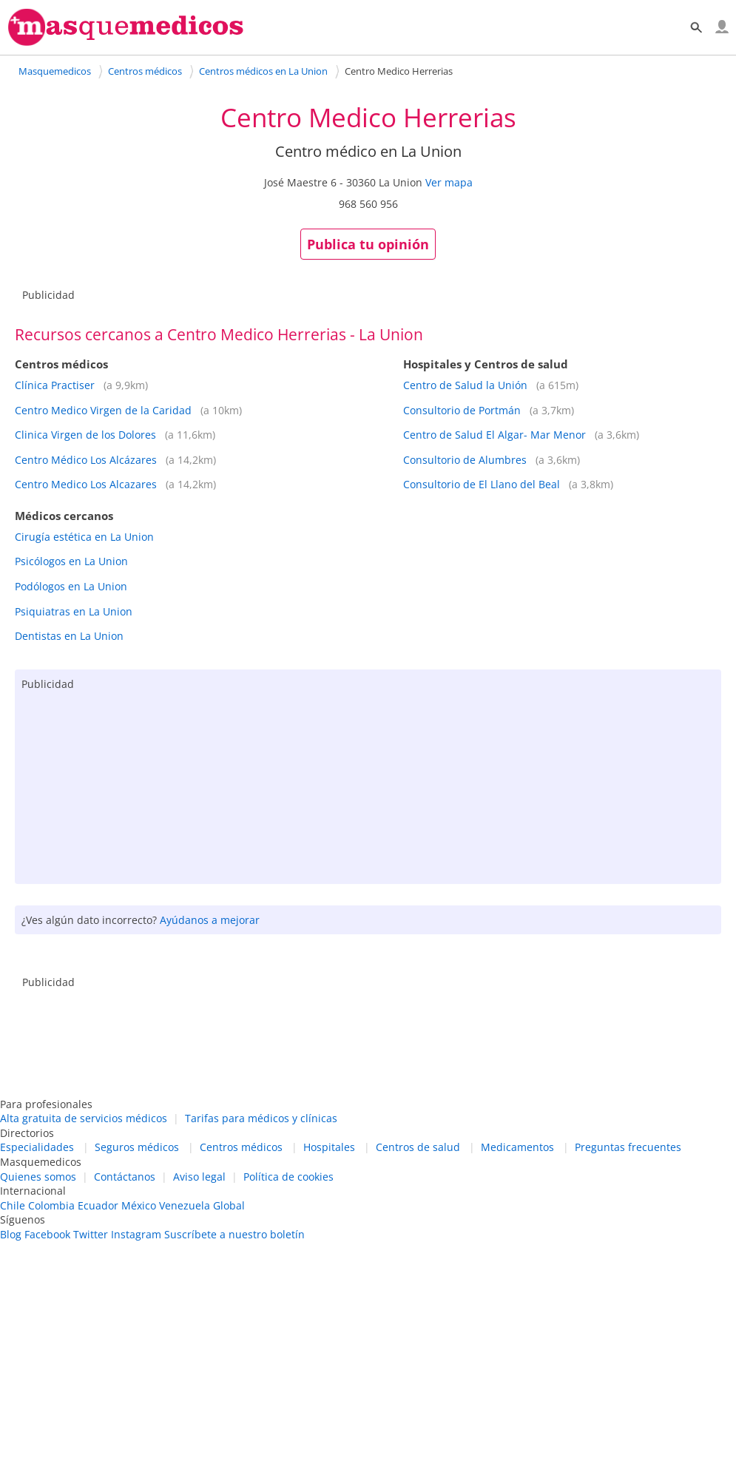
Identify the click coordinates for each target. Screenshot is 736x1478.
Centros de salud (418, 1147)
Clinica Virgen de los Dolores (85, 435)
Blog (10, 1234)
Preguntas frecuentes (628, 1147)
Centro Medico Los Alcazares (86, 484)
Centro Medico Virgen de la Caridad (103, 410)
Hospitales (329, 1147)
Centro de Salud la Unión (465, 385)
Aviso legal (199, 1177)
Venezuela (184, 1205)
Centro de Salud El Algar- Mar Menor (494, 435)
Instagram (136, 1234)
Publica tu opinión (368, 244)
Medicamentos (517, 1147)
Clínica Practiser (55, 385)
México (138, 1205)
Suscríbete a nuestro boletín (234, 1234)
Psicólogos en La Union (71, 561)
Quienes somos (38, 1177)
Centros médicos (241, 1147)
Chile (12, 1205)
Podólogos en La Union (71, 586)
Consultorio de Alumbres (465, 460)
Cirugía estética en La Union (84, 537)
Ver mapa (449, 182)
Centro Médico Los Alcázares (86, 460)
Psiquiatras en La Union (73, 611)
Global (229, 1205)
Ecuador (98, 1205)
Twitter (90, 1234)
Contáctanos (124, 1177)
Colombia (51, 1205)
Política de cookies (288, 1177)
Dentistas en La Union (69, 636)
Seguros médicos (137, 1147)
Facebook (47, 1234)
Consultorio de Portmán (462, 410)
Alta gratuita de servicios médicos (83, 1118)
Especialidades (37, 1147)
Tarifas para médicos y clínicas (261, 1118)
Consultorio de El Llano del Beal (481, 484)
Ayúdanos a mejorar (210, 920)
